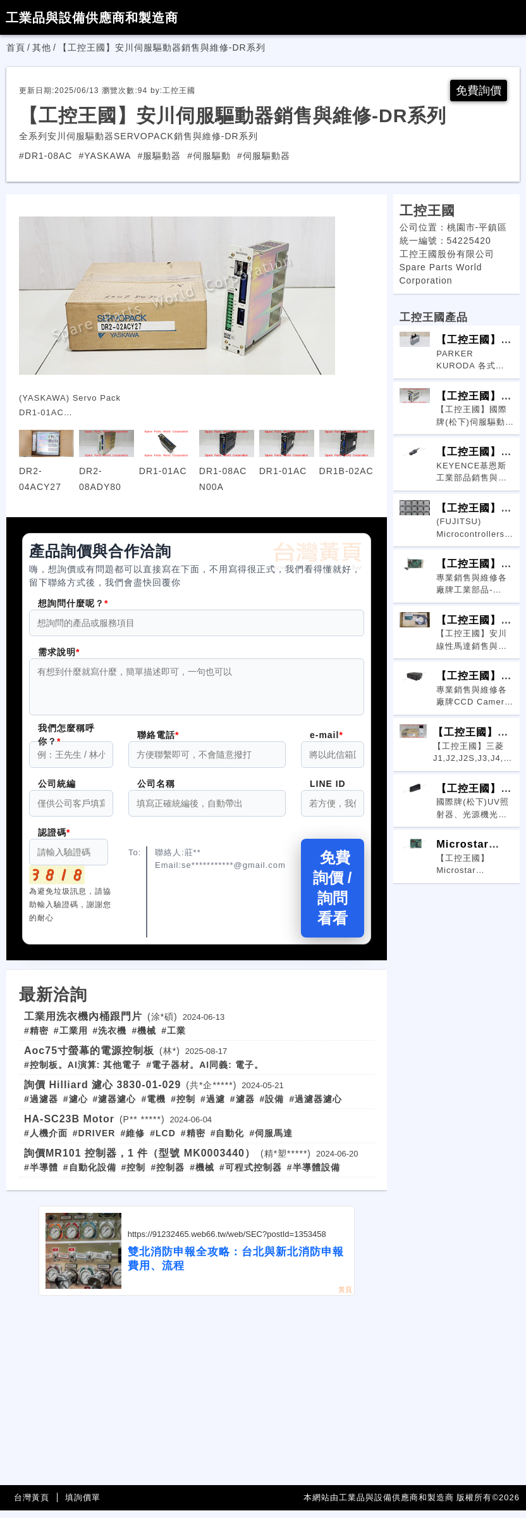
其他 (41, 47)
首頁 (15, 47)
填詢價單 (83, 1505)
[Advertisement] (196, 1398)
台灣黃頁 (31, 1505)
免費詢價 (478, 90)
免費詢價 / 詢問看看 (332, 895)
